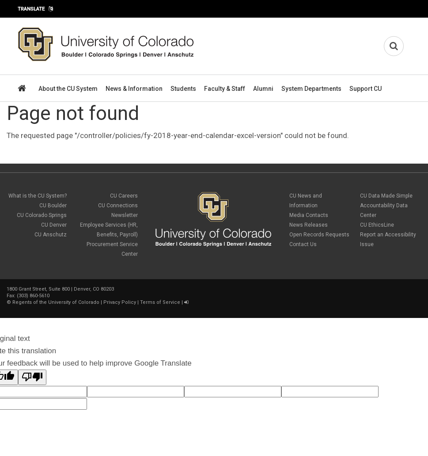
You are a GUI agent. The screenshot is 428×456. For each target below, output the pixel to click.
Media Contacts (308, 215)
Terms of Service (160, 302)
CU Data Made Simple (386, 196)
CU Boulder (53, 205)
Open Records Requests (319, 235)
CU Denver (54, 225)
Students (183, 88)
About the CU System (68, 88)
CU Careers (124, 196)
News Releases (308, 225)
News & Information (134, 88)
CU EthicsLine (377, 225)
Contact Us (303, 244)
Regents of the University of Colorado (55, 302)
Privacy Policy (119, 302)
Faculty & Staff (224, 88)
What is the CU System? (37, 196)
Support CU (365, 88)
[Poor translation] (32, 377)
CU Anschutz (50, 235)
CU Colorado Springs (42, 215)
